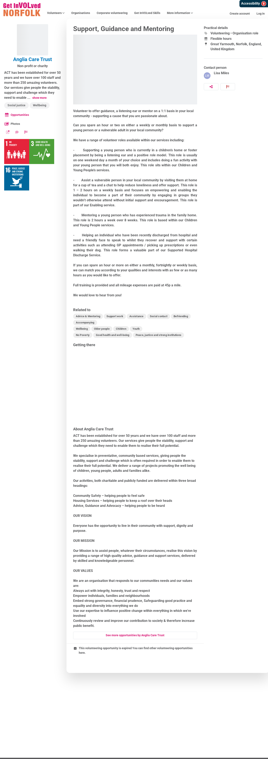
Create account (240, 13)
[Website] (7, 132)
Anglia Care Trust (32, 59)
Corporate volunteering (112, 13)
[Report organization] (26, 132)
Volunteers (56, 12)
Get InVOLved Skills (147, 13)
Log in (261, 13)
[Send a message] (16, 132)
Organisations (80, 13)
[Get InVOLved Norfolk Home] (21, 9)
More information (180, 12)
